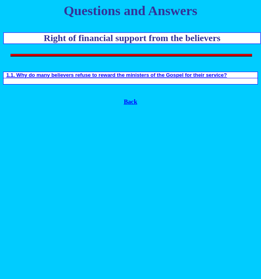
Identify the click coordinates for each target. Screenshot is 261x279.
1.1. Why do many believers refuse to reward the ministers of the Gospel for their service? (116, 75)
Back (130, 101)
